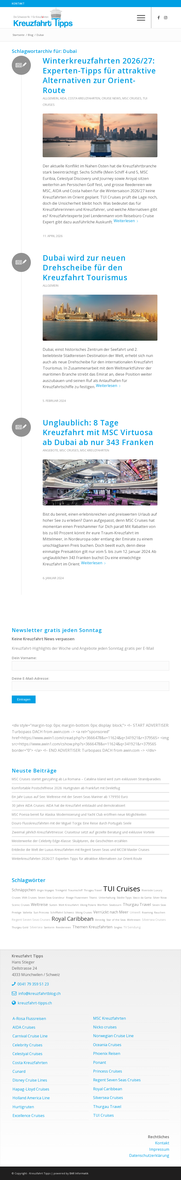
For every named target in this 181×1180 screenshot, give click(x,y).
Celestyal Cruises (27, 1053)
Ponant (99, 1062)
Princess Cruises (107, 1071)
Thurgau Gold (20, 927)
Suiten (53, 905)
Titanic (93, 897)
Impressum (159, 1149)
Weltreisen (133, 919)
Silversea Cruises (154, 920)
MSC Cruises (131, 98)
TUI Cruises (121, 888)
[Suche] (127, 17)
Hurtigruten (23, 1106)
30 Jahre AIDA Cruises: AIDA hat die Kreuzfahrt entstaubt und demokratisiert (68, 805)
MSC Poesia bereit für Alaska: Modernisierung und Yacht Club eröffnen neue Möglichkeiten (79, 814)
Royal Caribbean (73, 918)
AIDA (63, 98)
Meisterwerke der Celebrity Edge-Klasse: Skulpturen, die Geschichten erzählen (69, 841)
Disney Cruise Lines (29, 1080)
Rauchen (159, 912)
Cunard (18, 1071)
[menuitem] (18, 3)
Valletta (27, 912)
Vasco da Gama (142, 897)
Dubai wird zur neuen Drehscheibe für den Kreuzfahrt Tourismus (85, 267)
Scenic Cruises (20, 905)
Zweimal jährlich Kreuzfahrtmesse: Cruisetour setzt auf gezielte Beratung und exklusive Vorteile (83, 832)
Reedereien (63, 927)
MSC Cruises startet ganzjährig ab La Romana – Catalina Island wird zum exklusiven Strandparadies (86, 779)
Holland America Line (31, 1097)
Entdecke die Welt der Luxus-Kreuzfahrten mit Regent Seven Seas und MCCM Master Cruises (80, 849)
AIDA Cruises (23, 1027)
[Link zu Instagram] (165, 17)
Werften (102, 905)
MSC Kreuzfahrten (94, 450)
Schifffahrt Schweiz (62, 912)
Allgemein (50, 98)
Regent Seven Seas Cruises (31, 920)
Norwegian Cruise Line (113, 1035)
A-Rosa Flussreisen (29, 1018)
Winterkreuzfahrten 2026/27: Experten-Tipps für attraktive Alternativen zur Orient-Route (99, 75)
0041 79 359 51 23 (33, 984)
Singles (118, 927)
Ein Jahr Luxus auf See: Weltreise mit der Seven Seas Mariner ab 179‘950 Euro (70, 796)
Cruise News (111, 98)
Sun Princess (41, 912)
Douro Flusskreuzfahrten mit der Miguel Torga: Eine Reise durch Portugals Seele (72, 823)
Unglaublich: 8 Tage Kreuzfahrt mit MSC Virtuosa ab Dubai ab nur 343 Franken (98, 432)
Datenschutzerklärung (149, 1155)
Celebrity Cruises (27, 1045)
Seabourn (115, 905)
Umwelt (135, 912)
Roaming (147, 912)
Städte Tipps (124, 897)
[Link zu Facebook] (158, 17)
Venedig (100, 919)
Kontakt (18, 3)
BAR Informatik (79, 1173)
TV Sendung (131, 927)
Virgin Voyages (45, 890)
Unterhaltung (107, 897)
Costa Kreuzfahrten (84, 98)
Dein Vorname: (24, 657)
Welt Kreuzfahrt (69, 905)
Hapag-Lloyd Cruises (30, 1089)
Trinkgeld (61, 890)
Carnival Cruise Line (30, 1036)
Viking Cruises (83, 912)
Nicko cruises (105, 1027)
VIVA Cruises (29, 897)
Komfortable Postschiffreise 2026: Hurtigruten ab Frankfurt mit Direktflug (66, 788)
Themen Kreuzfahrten (92, 927)
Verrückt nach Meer (110, 912)
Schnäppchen (24, 889)
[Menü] (138, 17)
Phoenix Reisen (106, 1053)
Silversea (36, 927)
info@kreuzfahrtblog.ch (39, 993)
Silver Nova (160, 897)
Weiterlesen (126, 220)
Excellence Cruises (28, 1115)
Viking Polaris (88, 905)
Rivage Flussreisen (77, 897)
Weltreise (39, 904)
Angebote (50, 450)
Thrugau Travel (93, 890)
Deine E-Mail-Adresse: (30, 678)
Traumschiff (75, 890)
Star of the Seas (116, 919)
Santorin (49, 927)
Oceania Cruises (107, 1044)
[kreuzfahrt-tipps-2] (43, 17)
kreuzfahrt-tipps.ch (35, 1003)
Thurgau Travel (137, 904)
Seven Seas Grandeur (51, 897)
